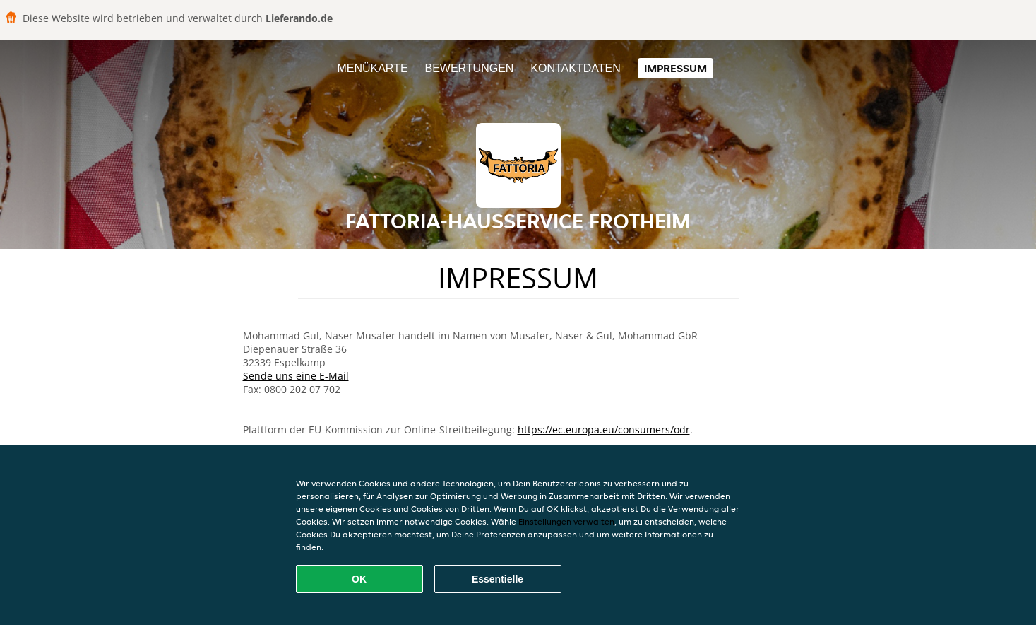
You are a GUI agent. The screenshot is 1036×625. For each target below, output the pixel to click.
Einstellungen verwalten (566, 521)
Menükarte (372, 68)
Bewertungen (468, 68)
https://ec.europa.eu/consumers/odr (604, 429)
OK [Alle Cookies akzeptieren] (359, 579)
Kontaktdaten (575, 68)
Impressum (675, 68)
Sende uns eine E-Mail (296, 375)
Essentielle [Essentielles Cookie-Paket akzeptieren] (497, 579)
